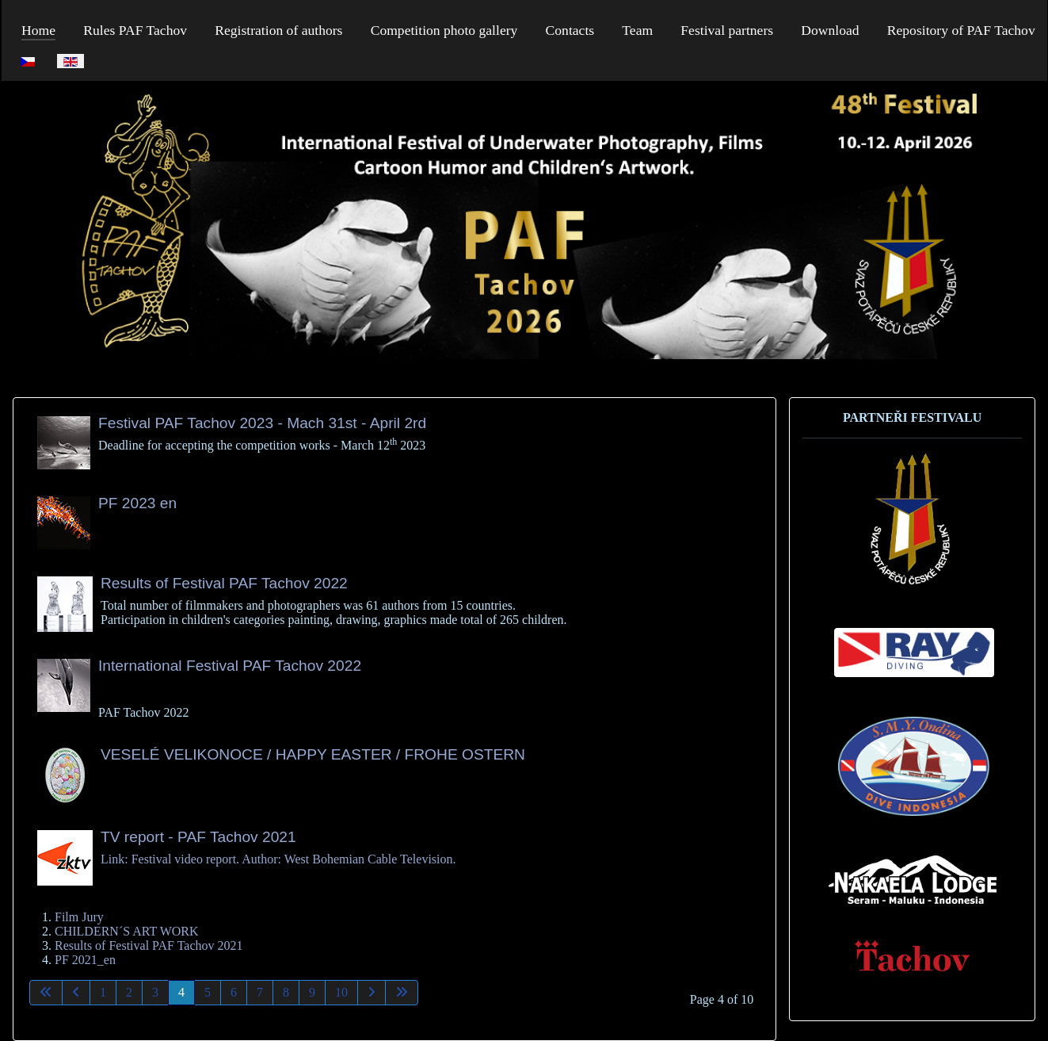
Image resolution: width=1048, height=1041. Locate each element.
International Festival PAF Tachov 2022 (229, 665)
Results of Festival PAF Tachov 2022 (224, 583)
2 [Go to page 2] (129, 992)
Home (38, 30)
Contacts (570, 30)
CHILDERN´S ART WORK (127, 931)
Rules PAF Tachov (135, 30)
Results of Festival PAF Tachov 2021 (149, 945)
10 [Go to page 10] (341, 992)
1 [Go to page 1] (103, 992)
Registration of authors (278, 30)
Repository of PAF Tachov (961, 30)
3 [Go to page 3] (155, 992)
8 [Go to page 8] (286, 992)
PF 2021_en (85, 959)
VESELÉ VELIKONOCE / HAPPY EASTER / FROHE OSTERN (313, 754)
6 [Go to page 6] (234, 992)
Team (637, 30)
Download (830, 30)
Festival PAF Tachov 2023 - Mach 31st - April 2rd (262, 423)
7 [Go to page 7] (260, 992)
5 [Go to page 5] (207, 992)
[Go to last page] (401, 992)
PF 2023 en (137, 503)
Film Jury (79, 917)
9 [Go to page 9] (312, 992)
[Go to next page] (371, 992)
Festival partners (726, 30)
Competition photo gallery (444, 30)
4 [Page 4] (181, 992)
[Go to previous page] (76, 992)
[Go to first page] (46, 992)
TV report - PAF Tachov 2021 (198, 837)
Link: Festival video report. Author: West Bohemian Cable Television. (278, 859)
